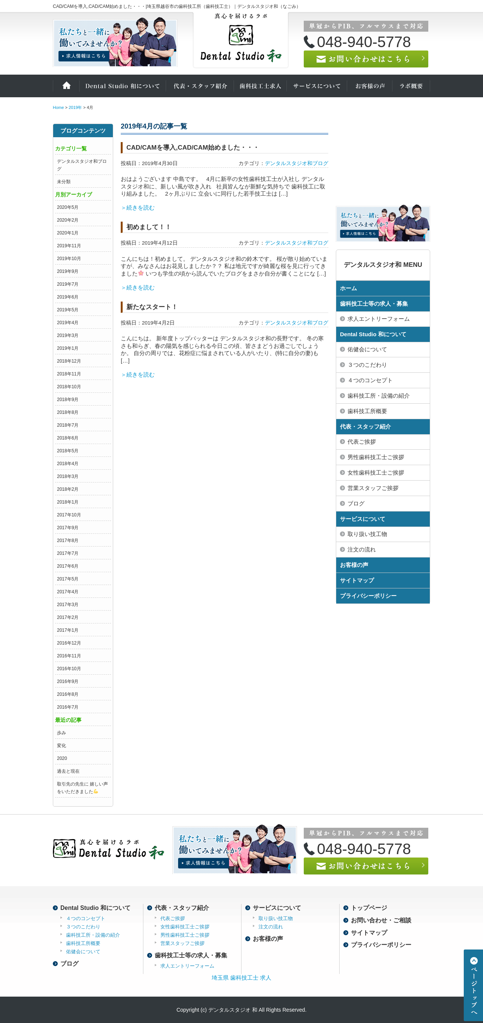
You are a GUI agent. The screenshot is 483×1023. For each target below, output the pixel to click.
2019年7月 (67, 284)
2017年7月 (67, 553)
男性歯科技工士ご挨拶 (376, 457)
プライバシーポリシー (368, 596)
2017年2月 (67, 617)
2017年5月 (67, 579)
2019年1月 (67, 348)
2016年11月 (69, 656)
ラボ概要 (411, 86)
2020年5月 (67, 207)
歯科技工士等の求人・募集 (374, 303)
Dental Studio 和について (122, 86)
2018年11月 (69, 374)
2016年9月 (67, 681)
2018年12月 (69, 361)
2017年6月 (67, 566)
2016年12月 (69, 643)
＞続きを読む (138, 207)
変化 (61, 745)
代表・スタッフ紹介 (200, 86)
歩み (61, 732)
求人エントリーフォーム (379, 318)
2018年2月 (67, 489)
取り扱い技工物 (367, 534)
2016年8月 (67, 694)
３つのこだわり (367, 364)
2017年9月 (67, 527)
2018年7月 (67, 425)
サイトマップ (357, 580)
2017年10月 (69, 515)
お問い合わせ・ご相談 (381, 920)
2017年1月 (67, 630)
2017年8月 (67, 540)
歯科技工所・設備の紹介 (379, 395)
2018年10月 (69, 386)
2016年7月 (67, 707)
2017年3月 (67, 604)
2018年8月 (67, 412)
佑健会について (367, 349)
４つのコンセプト (370, 380)
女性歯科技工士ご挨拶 (376, 472)
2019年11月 (69, 245)
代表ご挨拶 (362, 441)
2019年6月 (67, 297)
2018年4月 (67, 463)
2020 (62, 758)
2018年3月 (67, 476)
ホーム (66, 86)
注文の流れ (362, 549)
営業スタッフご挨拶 (373, 488)
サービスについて (317, 86)
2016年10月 (69, 668)
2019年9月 (67, 271)
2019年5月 (67, 309)
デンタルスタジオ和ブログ (296, 163)
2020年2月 (67, 220)
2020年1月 (67, 233)
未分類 (64, 181)
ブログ (356, 503)
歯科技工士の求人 (260, 86)
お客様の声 (369, 86)
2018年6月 (67, 438)
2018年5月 (67, 450)
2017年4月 (67, 591)
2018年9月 (67, 399)
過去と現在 (68, 771)
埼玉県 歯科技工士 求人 (241, 977)
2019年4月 (67, 322)
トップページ (369, 908)
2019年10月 (69, 258)
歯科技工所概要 (367, 411)
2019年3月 (67, 335)
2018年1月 (67, 502)
